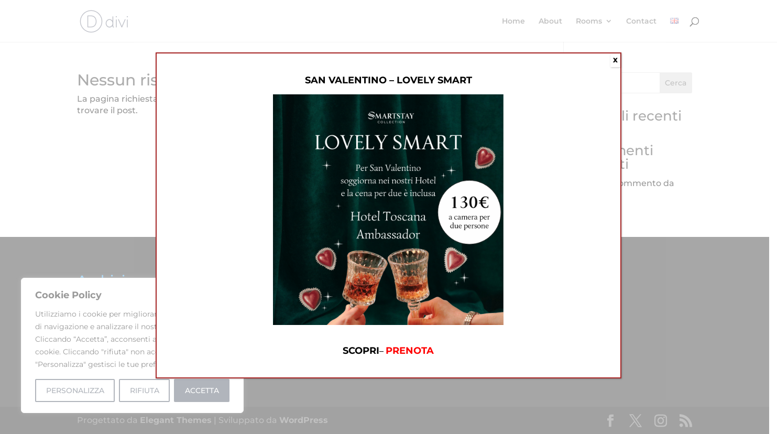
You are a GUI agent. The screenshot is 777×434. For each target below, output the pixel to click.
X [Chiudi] (615, 60)
